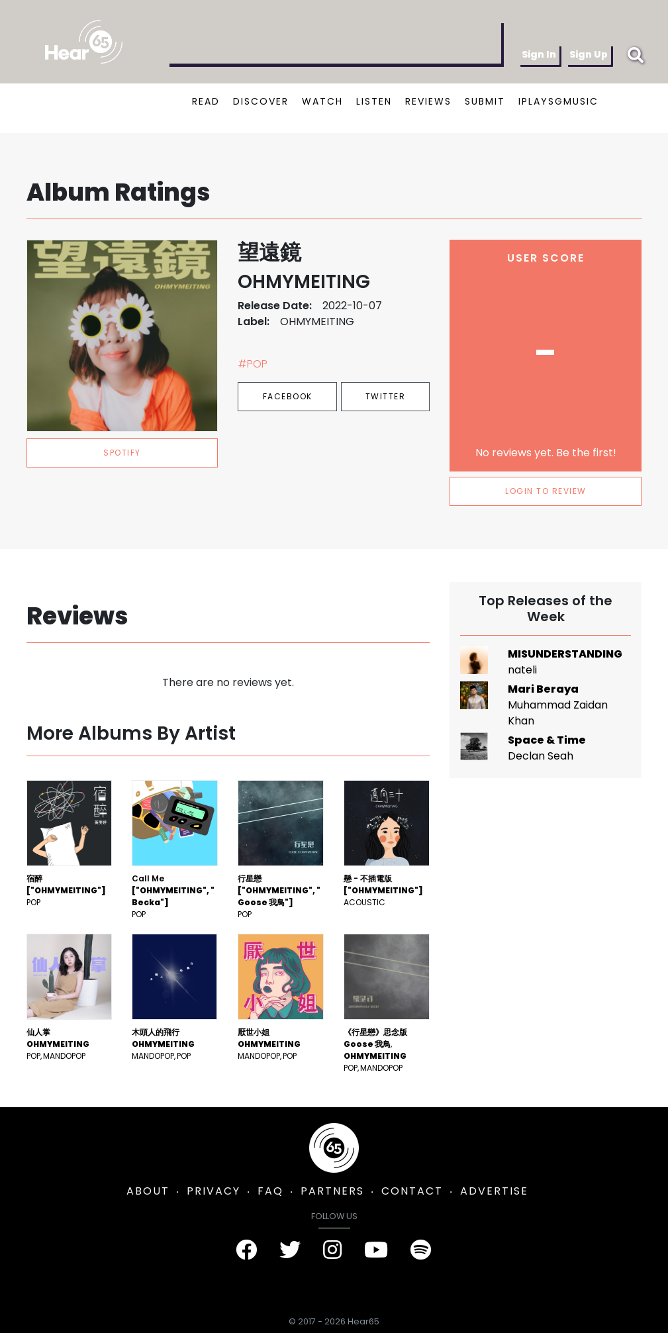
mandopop (64, 1055)
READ (206, 101)
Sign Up (588, 54)
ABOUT (147, 1191)
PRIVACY (213, 1191)
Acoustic (364, 902)
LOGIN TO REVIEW (546, 491)
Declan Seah (540, 756)
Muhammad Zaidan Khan (558, 712)
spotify (122, 452)
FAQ (270, 1191)
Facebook (287, 396)
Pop (33, 902)
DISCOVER (261, 101)
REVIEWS (428, 101)
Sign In (539, 54)
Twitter (385, 396)
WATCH (322, 101)
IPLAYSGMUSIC (558, 101)
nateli (522, 669)
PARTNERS (332, 1191)
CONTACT (412, 1191)
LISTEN (374, 101)
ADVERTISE (494, 1191)
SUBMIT (485, 101)
